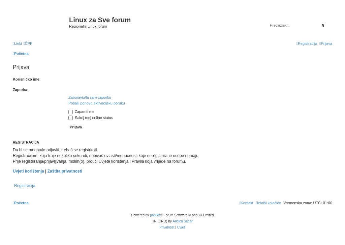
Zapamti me (81, 112)
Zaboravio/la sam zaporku (89, 97)
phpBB (155, 215)
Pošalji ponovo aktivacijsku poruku (96, 103)
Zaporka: (20, 90)
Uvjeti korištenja (28, 171)
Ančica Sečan (183, 221)
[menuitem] (28, 43)
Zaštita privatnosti (65, 171)
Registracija (24, 185)
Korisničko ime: (27, 79)
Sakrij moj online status (90, 118)
